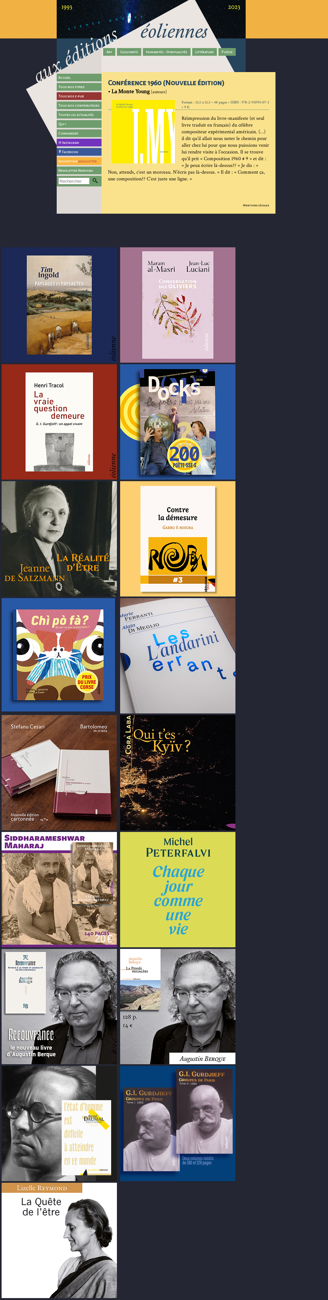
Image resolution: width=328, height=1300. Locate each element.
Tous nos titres (71, 87)
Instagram (70, 142)
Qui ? (62, 124)
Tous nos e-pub (71, 96)
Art (109, 52)
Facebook (70, 152)
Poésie (227, 52)
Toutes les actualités (76, 115)
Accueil (64, 77)
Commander (68, 133)
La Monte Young (130, 91)
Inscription (77, 161)
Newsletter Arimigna (75, 170)
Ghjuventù (129, 52)
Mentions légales (256, 205)
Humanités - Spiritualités (166, 52)
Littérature (204, 52)
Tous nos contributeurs (79, 105)
